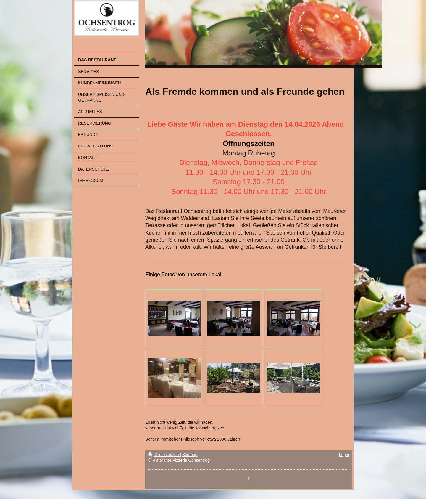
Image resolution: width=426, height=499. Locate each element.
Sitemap (189, 454)
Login (344, 454)
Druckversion (164, 454)
